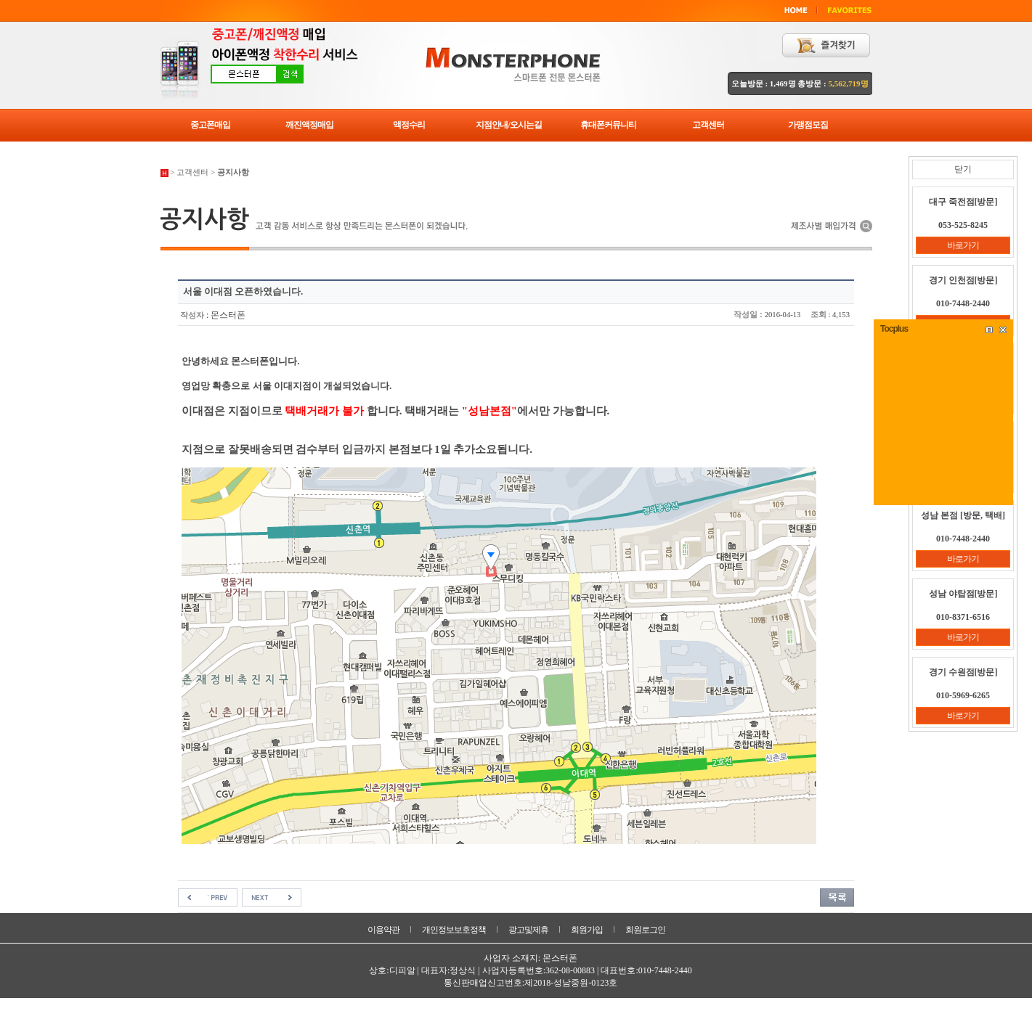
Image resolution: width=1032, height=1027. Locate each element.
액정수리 (409, 125)
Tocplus (894, 329)
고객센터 (708, 125)
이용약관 (383, 930)
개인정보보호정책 (454, 930)
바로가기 (963, 245)
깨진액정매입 (309, 125)
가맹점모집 (808, 125)
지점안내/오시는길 (508, 125)
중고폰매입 (210, 125)
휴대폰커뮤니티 (608, 125)
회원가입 (587, 930)
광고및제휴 (528, 930)
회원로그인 (645, 930)
